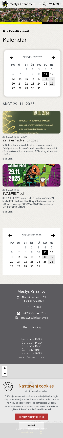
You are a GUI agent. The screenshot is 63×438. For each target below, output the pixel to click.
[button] (42, 393)
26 (51, 261)
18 (45, 257)
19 (51, 257)
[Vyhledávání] (44, 4)
